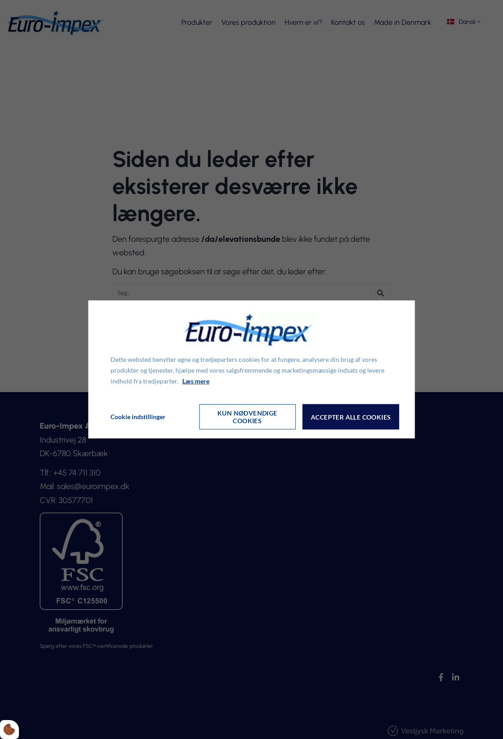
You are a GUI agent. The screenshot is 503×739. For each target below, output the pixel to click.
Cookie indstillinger (138, 416)
